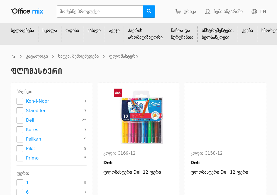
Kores (32, 129)
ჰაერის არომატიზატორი (145, 34)
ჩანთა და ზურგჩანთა (182, 34)
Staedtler (36, 110)
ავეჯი (114, 30)
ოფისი (72, 30)
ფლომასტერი (123, 56)
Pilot (30, 148)
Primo (32, 158)
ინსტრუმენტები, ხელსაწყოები (218, 34)
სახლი (94, 30)
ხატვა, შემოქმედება (78, 56)
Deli (30, 120)
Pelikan (33, 139)
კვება (247, 30)
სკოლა (49, 30)
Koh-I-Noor (37, 101)
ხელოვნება (22, 30)
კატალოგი (37, 56)
